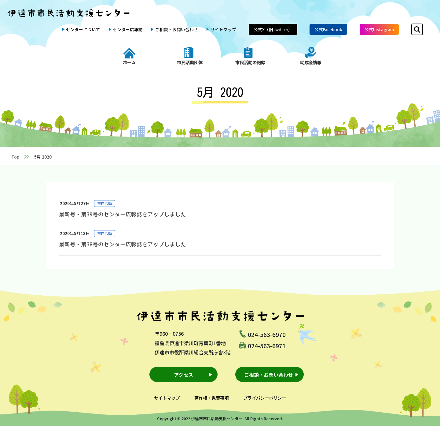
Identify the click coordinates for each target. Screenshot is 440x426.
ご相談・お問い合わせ (176, 29)
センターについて (83, 29)
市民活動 (104, 203)
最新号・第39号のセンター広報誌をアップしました (122, 214)
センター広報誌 (128, 29)
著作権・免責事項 (211, 397)
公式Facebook (328, 29)
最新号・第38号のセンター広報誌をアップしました (122, 244)
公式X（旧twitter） (273, 29)
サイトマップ (223, 29)
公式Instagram (379, 29)
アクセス (183, 374)
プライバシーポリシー (264, 397)
